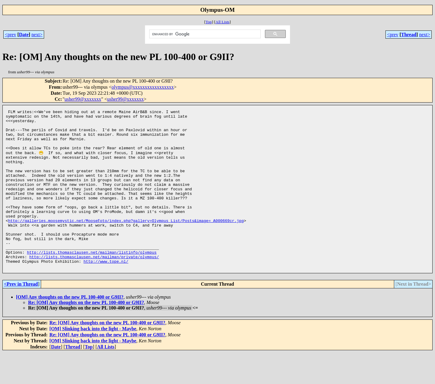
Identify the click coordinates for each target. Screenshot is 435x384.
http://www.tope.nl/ (105, 291)
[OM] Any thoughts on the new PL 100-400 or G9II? (70, 328)
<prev (10, 34)
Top (208, 22)
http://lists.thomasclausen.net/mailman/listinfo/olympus (91, 281)
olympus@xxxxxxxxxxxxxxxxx (142, 87)
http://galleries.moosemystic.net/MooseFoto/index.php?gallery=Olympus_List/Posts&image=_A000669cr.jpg (126, 243)
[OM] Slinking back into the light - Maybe (93, 360)
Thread (408, 34)
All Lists (222, 22)
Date (24, 34)
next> (37, 34)
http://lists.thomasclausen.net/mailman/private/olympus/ (94, 286)
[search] (204, 34)
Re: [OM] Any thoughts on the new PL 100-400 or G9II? (86, 333)
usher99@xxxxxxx (83, 99)
